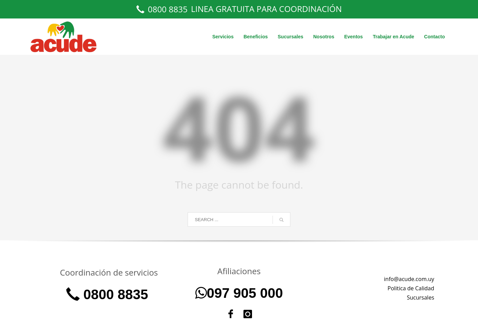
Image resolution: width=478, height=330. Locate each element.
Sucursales (420, 297)
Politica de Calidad (411, 288)
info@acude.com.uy (409, 279)
